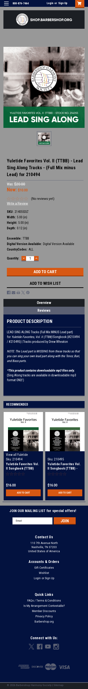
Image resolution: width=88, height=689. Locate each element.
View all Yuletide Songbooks (17, 456)
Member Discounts (44, 611)
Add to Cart (23, 492)
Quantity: (13, 258)
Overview (44, 303)
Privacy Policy (44, 616)
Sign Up (62, 3)
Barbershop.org (44, 621)
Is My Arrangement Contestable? (44, 605)
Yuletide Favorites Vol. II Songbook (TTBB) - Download (64, 468)
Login (50, 3)
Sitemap (58, 685)
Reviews (44, 310)
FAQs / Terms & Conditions (44, 600)
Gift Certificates (44, 567)
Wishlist (44, 573)
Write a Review (17, 203)
